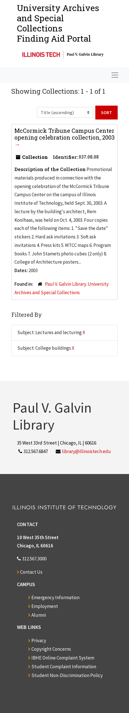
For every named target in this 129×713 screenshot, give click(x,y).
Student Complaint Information (63, 666)
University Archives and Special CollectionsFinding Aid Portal (58, 23)
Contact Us (31, 572)
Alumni (38, 615)
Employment (44, 606)
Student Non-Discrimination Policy (67, 675)
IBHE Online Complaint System (62, 658)
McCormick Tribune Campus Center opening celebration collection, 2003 (64, 134)
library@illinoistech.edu (86, 451)
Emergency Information (55, 597)
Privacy (38, 640)
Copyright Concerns (51, 649)
